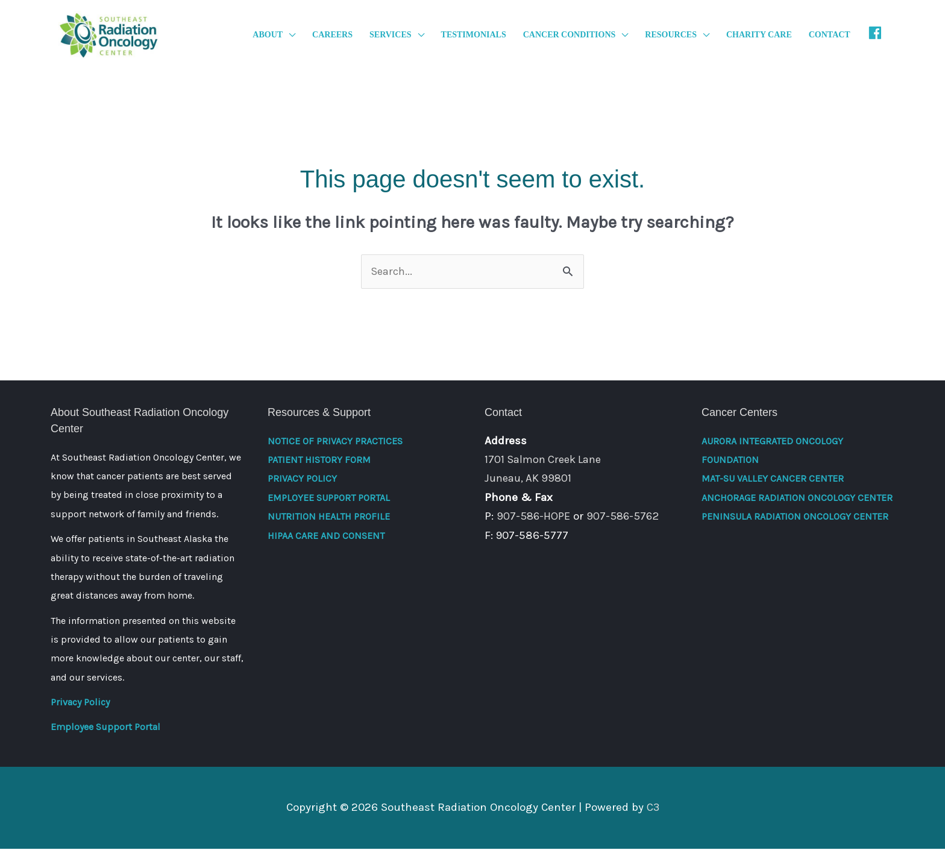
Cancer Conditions (569, 35)
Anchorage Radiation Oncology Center (797, 499)
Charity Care (759, 35)
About (268, 35)
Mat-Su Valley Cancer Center (773, 480)
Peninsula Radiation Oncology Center (795, 517)
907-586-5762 (625, 517)
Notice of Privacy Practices (335, 442)
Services (390, 35)
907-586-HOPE (535, 517)
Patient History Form (319, 461)
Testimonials (473, 35)
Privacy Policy (80, 703)
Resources (671, 35)
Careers (332, 35)
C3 (652, 808)
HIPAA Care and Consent (326, 537)
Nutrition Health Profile (329, 517)
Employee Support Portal (105, 728)
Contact (829, 35)
